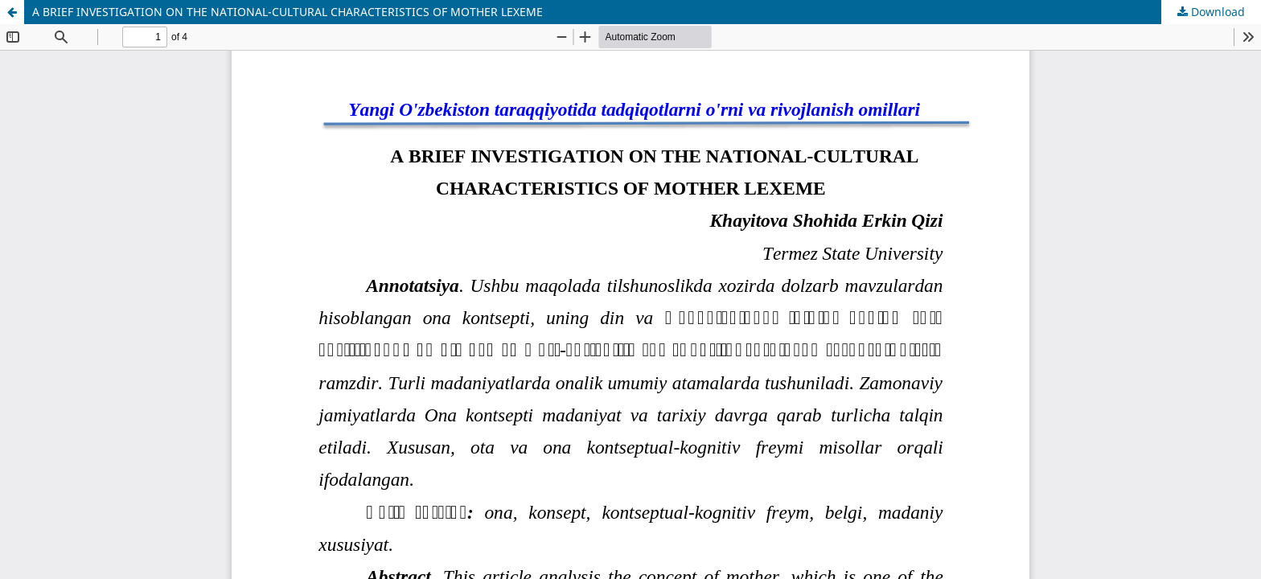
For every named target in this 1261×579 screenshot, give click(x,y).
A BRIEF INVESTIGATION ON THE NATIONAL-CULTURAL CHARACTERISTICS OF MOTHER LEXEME (287, 11)
